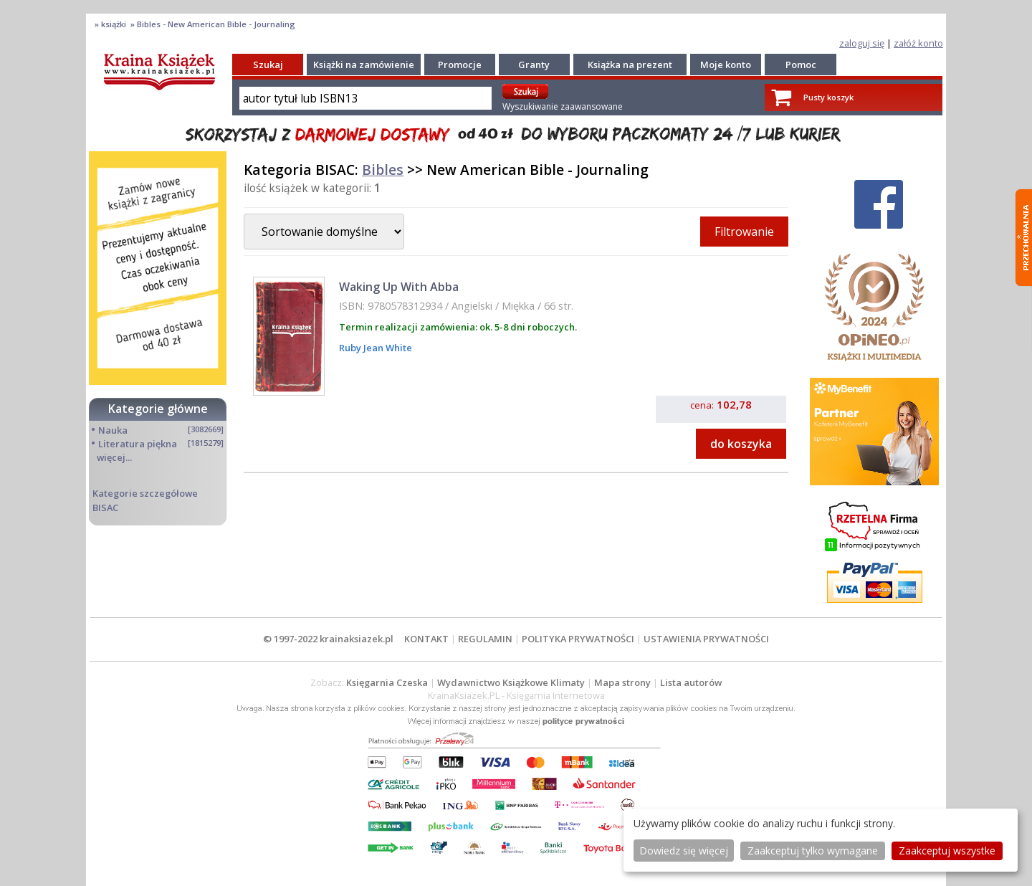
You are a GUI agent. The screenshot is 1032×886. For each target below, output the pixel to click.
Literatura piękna (137, 443)
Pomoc (800, 64)
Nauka (113, 430)
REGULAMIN (485, 638)
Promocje (460, 64)
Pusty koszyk (828, 97)
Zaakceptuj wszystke (947, 850)
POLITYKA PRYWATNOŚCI (578, 638)
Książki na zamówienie (363, 64)
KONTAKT (426, 638)
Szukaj (268, 64)
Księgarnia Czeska (387, 682)
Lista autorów (691, 682)
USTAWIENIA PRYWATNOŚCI (706, 638)
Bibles (382, 169)
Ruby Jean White (375, 347)
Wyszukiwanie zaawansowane (562, 106)
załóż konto (918, 43)
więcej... (114, 457)
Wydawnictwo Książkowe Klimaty (511, 682)
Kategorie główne (158, 408)
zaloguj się (861, 43)
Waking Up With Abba (399, 287)
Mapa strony (622, 682)
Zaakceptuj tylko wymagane (812, 850)
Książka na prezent (630, 64)
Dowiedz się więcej (683, 850)
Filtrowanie (744, 231)
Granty (534, 64)
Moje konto (725, 64)
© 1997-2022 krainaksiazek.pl (328, 638)
